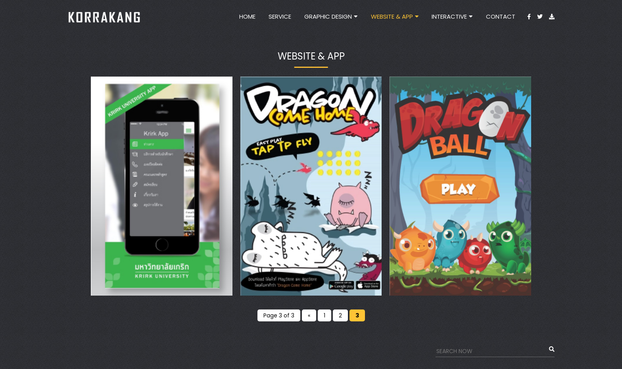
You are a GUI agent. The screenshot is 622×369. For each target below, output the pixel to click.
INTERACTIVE (449, 16)
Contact (500, 16)
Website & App (392, 16)
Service (280, 16)
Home (247, 16)
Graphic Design (328, 16)
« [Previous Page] (309, 315)
